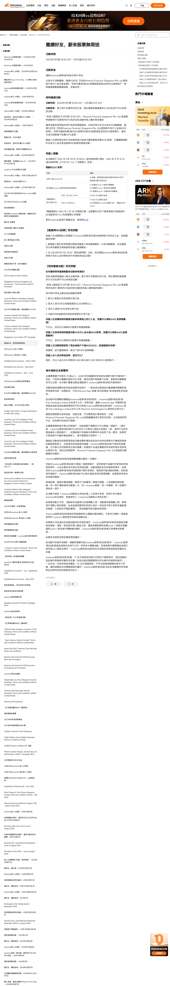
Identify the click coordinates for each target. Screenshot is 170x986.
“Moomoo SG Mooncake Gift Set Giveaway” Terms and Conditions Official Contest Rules (20, 413)
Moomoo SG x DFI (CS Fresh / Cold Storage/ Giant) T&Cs (18, 917)
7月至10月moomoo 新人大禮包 (16, 486)
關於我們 (91, 5)
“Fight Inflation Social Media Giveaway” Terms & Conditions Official (19, 458)
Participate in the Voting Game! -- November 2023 (17, 625)
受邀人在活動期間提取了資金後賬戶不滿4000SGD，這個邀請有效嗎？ (154, 79)
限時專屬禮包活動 (11, 244)
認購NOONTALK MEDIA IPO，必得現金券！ (19, 499)
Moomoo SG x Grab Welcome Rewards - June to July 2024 (20, 711)
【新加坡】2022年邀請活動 (15, 337)
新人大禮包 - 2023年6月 (13, 937)
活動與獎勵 (12, 35)
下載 (142, 5)
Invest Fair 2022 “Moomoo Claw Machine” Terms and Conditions (20, 370)
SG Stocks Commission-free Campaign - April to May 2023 (20, 847)
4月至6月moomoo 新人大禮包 (15, 232)
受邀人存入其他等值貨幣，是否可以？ (154, 83)
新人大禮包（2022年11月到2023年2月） (20, 762)
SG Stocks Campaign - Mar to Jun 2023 (20, 799)
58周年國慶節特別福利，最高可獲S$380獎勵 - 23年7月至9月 (20, 555)
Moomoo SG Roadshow (13, 422)
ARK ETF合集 (143, 181)
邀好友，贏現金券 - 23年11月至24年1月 (19, 606)
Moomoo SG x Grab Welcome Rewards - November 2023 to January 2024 (20, 642)
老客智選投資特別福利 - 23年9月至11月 (19, 600)
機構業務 (62, 5)
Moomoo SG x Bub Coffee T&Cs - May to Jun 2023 (20, 891)
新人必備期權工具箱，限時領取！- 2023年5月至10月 (20, 581)
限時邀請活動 (142, 55)
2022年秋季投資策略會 (13, 439)
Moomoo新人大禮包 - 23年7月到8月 (18, 532)
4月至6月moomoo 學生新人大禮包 (17, 238)
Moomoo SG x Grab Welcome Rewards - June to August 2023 (20, 564)
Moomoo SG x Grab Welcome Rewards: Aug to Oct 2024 (19, 726)
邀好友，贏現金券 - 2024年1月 (16, 618)
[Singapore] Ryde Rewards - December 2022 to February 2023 (19, 786)
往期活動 (22, 35)
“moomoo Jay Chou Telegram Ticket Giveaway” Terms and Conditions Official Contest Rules (20, 142)
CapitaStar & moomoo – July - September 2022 (20, 292)
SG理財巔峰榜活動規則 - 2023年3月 (18, 817)
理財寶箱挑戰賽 (10, 434)
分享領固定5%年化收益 (13, 480)
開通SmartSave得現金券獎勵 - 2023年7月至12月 (20, 967)
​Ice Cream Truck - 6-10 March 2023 (18, 793)
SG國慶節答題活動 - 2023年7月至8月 (18, 960)
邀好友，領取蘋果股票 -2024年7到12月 (19, 719)
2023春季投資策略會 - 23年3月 (16, 811)
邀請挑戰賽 (8, 220)
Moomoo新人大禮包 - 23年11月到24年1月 (20, 612)
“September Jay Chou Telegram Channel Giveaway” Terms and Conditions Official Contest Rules (20, 402)
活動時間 (140, 48)
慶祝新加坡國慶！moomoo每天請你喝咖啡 (20, 256)
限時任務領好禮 (10, 178)
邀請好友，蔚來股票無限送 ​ (14, 63)
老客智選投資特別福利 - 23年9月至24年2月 (20, 633)
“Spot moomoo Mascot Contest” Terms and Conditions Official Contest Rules (19, 361)
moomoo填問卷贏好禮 (12, 317)
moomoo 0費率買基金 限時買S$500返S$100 (19, 283)
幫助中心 (3, 35)
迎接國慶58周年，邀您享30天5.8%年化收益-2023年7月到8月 (20, 539)
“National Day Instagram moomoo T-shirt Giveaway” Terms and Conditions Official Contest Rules (20, 352)
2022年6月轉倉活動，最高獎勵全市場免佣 (20, 172)
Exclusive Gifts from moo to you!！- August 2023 (18, 547)
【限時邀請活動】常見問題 (147, 65)
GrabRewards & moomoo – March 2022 (20, 81)
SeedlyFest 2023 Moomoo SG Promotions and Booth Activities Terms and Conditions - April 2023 (20, 867)
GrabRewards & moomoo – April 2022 (19, 299)
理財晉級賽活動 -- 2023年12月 (16, 655)
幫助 (82, 5)
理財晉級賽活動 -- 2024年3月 (15, 681)
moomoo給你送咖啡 (12, 331)
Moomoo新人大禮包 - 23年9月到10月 (18, 594)
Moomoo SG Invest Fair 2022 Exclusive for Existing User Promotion (19, 386)
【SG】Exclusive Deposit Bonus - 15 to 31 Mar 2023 (20, 824)
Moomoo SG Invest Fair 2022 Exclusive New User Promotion (19, 378)
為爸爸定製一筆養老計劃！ (14, 193)
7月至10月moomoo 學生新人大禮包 (18, 492)
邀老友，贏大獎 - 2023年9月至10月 (18, 588)
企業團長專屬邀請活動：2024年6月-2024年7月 (20, 694)
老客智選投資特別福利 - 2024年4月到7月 (20, 931)
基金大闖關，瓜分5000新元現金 (16, 125)
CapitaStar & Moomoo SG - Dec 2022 (19, 506)
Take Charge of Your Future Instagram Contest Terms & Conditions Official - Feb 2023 (20, 515)
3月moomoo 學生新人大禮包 (15, 75)
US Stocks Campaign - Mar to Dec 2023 (20, 768)
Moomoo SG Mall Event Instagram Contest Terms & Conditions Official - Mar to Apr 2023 (19, 776)
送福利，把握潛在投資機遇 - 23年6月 (18, 747)
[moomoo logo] (13, 5)
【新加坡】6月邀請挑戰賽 (14, 276)
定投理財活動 (9, 107)
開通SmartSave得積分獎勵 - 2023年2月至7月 (20, 740)
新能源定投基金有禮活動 (13, 311)
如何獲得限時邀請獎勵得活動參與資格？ (154, 69)
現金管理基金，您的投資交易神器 (17, 305)
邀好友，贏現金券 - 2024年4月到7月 (18, 687)
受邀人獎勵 (141, 58)
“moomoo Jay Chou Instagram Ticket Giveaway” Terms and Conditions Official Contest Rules (20, 164)
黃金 (137, 102)
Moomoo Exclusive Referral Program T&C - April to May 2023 (20, 524)
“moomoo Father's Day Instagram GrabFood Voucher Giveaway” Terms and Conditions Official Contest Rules (20, 212)
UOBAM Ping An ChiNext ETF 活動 (17, 466)
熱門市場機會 (144, 94)
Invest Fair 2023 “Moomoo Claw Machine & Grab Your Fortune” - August (20, 975)
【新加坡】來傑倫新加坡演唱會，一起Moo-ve (19, 185)
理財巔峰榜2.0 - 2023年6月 (15, 911)
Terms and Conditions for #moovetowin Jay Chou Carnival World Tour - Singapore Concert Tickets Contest (19, 201)
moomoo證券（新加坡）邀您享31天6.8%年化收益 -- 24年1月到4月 (20, 674)
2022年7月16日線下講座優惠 (15, 262)
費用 (46, 5)
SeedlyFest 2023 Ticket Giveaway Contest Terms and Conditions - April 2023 (18, 856)
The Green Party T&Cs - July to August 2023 (19, 572)
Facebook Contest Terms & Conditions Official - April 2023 (19, 877)
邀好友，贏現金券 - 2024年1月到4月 (18, 661)
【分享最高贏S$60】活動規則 (15, 343)
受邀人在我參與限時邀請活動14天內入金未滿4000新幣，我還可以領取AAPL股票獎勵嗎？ (154, 76)
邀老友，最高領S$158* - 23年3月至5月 (19, 905)
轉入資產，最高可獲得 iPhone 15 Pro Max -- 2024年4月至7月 (20, 703)
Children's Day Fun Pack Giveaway (18, 451)
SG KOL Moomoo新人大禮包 (15, 733)
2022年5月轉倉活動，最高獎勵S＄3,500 (20, 113)
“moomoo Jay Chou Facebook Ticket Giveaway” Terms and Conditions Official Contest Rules (20, 153)
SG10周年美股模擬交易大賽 (15, 445)
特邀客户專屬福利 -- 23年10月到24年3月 (20, 649)
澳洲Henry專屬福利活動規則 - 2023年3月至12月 (20, 832)
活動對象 (140, 51)
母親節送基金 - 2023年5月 (14, 884)
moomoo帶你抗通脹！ (12, 394)
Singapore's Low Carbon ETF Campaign (19, 57)
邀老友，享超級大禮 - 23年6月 (16, 925)
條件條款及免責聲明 (145, 86)
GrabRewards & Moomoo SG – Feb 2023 (20, 805)
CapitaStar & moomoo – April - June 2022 (18, 94)
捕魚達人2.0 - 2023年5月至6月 (16, 899)
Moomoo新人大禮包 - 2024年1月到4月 (19, 667)
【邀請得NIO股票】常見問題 (148, 62)
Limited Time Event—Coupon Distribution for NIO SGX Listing (20, 132)
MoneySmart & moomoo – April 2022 (18, 87)
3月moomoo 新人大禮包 (13, 69)
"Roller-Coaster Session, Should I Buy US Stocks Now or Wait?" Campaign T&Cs (20, 473)
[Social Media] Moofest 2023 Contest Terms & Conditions (19, 944)
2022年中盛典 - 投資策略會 (15, 226)
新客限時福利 (9, 119)
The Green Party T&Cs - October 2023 (19, 840)
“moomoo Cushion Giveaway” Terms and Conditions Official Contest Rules (20, 269)
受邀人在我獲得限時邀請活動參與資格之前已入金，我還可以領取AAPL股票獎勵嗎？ (154, 72)
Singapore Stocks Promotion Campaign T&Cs (19, 324)
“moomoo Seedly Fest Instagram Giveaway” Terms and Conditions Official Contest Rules (20, 49)
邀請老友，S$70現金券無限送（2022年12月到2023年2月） (20, 754)
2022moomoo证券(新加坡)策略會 (17, 101)
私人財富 (73, 5)
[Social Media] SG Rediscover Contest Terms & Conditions (19, 952)
